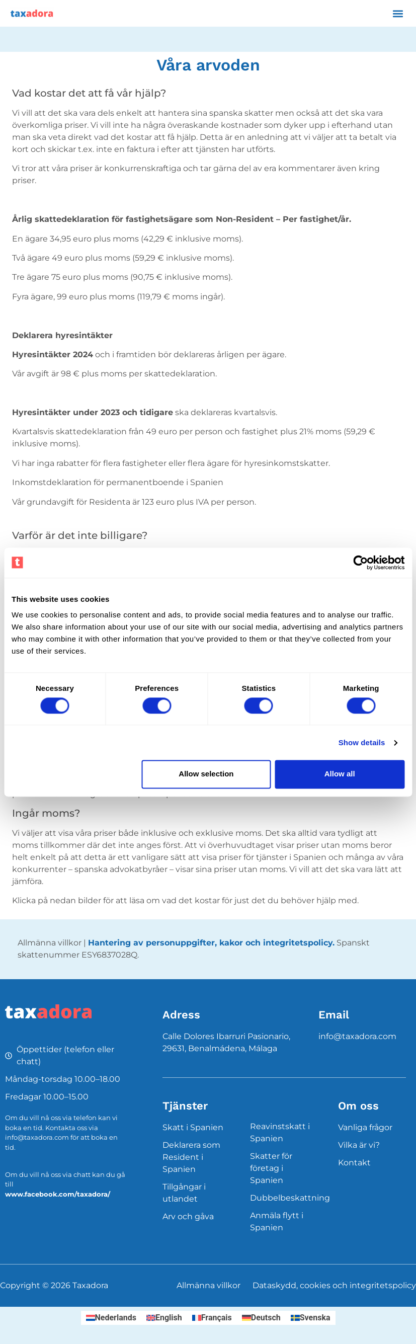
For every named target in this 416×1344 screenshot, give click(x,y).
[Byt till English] (164, 1318)
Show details (362, 742)
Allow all (339, 774)
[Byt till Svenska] (311, 1318)
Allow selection (206, 774)
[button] (397, 13)
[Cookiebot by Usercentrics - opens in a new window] (360, 562)
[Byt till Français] (212, 1318)
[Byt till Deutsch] (261, 1318)
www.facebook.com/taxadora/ (57, 1194)
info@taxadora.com (357, 1036)
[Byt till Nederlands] (111, 1318)
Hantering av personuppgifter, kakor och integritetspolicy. (211, 942)
